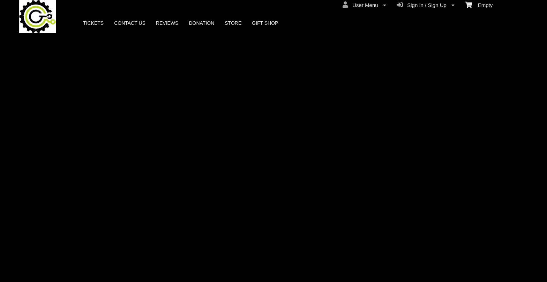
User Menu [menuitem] (364, 5)
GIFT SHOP (265, 23)
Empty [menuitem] (479, 4)
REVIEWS (167, 23)
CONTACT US (129, 23)
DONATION (201, 23)
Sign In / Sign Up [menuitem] (426, 5)
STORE (233, 23)
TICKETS (93, 23)
